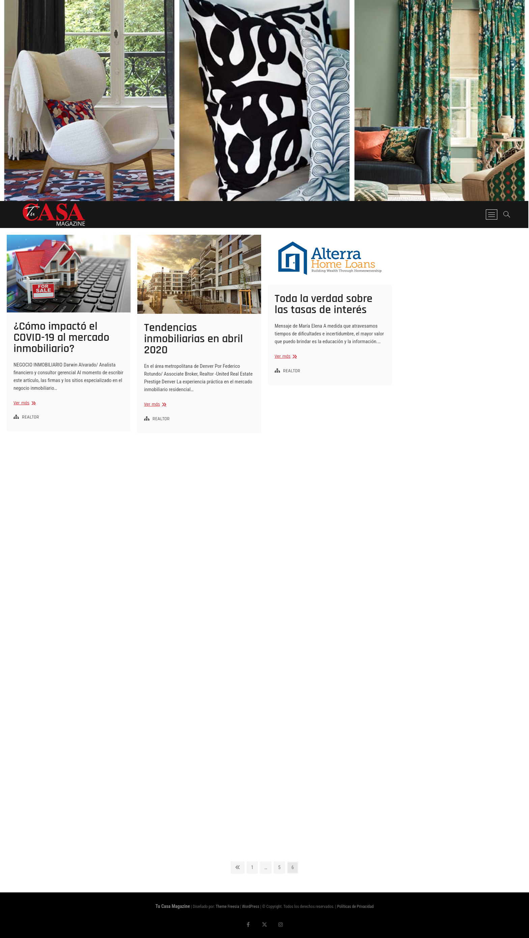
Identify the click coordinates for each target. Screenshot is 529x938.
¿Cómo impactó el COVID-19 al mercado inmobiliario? (61, 337)
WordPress (250, 906)
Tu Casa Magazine (173, 906)
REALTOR (30, 417)
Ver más (23, 403)
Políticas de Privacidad (355, 906)
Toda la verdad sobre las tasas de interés (323, 304)
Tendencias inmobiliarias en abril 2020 (193, 338)
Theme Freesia (227, 906)
